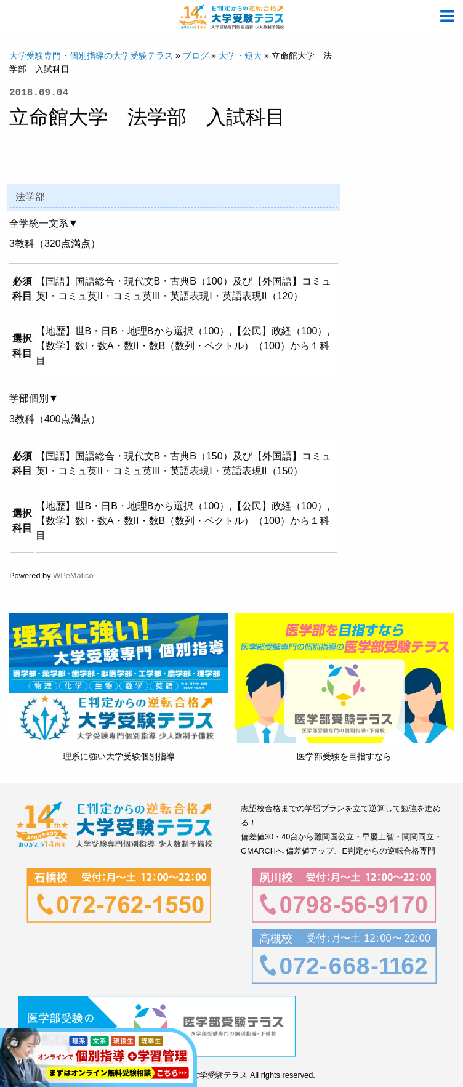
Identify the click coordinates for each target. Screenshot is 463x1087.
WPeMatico (73, 575)
